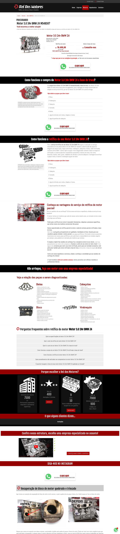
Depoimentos (93, 7)
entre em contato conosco (65, 260)
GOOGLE (49, 402)
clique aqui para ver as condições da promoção (64, 58)
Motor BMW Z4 (30, 15)
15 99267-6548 (100, 1)
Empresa (79, 7)
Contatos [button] (101, 7)
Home (73, 7)
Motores (85, 7)
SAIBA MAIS (71, 410)
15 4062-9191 (90, 1)
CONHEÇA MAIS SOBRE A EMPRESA (78, 446)
